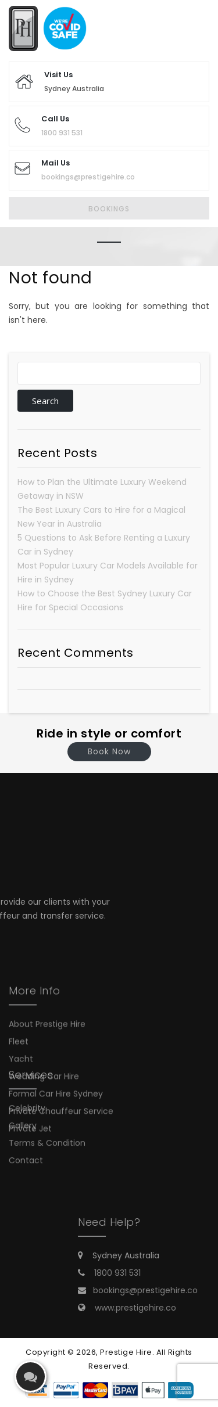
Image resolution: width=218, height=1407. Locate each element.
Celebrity (27, 1087)
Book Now (109, 751)
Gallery (23, 1104)
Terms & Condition (47, 1122)
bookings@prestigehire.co (88, 177)
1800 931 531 (62, 133)
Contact (26, 1139)
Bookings (109, 209)
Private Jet (30, 1160)
